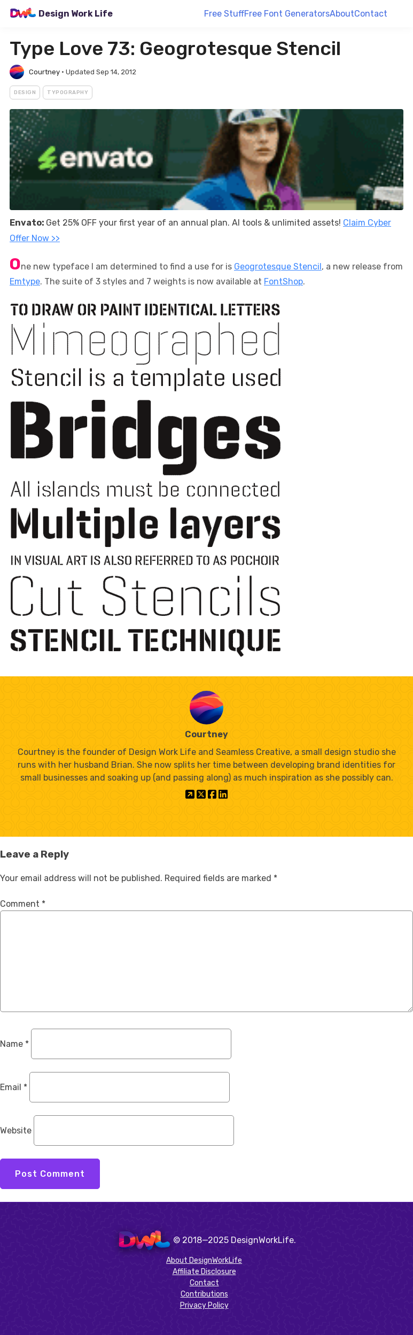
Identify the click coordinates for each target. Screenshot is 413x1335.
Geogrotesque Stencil (278, 266)
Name (14, 1044)
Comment (22, 904)
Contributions (204, 1294)
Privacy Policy (204, 1305)
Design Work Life (75, 14)
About (342, 14)
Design (25, 92)
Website (16, 1130)
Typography (67, 92)
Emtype (25, 281)
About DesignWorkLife (204, 1260)
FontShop (283, 281)
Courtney (44, 72)
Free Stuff (224, 14)
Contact (370, 14)
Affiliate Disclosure (204, 1271)
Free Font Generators (287, 14)
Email (13, 1087)
